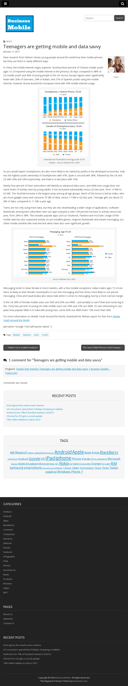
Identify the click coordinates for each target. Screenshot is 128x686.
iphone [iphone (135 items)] (63, 458)
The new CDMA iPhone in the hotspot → (103, 347)
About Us (7, 614)
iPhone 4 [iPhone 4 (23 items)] (77, 459)
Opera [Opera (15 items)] (76, 463)
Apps (5, 520)
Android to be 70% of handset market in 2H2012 (30, 412)
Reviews (7, 583)
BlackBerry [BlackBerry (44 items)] (109, 452)
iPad (5, 561)
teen (36, 334)
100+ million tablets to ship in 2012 (23, 419)
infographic (9, 556)
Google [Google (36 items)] (34, 458)
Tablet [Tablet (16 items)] (75, 467)
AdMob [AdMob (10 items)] (31, 453)
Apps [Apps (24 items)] (87, 452)
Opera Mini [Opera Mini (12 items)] (85, 463)
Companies (9, 534)
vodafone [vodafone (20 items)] (51, 472)
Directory (7, 538)
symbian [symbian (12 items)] (58, 468)
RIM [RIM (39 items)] (114, 463)
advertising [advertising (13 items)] (40, 452)
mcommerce (9, 570)
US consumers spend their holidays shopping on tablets (35, 409)
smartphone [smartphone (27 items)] (33, 468)
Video (6, 588)
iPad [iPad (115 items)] (50, 458)
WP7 (5, 592)
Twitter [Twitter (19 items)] (113, 468)
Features (7, 552)
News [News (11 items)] (52, 463)
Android (7, 516)
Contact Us (8, 623)
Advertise (8, 618)
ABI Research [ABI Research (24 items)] (18, 452)
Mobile (16, 334)
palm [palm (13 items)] (107, 463)
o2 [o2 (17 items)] (70, 463)
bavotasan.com (80, 681)
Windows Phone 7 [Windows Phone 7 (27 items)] (70, 472)
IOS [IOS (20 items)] (43, 459)
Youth (45, 334)
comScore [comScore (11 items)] (12, 459)
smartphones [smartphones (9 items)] (48, 468)
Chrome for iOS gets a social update (24, 416)
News (9, 41)
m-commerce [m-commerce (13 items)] (100, 458)
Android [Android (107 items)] (63, 452)
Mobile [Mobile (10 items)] (14, 464)
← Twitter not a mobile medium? (21, 347)
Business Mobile (63, 677)
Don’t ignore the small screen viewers (25, 405)
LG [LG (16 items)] (92, 458)
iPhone (6, 565)
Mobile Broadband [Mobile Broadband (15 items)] (28, 463)
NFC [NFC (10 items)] (57, 464)
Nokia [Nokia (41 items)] (64, 463)
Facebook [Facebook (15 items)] (23, 458)
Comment (8, 529)
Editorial (7, 543)
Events (6, 547)
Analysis (7, 511)
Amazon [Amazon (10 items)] (50, 453)
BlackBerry (8, 525)
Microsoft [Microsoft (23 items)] (114, 459)
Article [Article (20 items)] (96, 452)
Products (7, 579)
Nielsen (27, 334)
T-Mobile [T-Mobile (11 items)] (67, 468)
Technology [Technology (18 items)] (87, 467)
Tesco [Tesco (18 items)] (97, 467)
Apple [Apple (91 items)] (78, 452)
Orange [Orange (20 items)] (96, 463)
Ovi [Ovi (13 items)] (103, 463)
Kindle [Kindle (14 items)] (87, 458)
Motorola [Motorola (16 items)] (43, 463)
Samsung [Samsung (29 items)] (16, 467)
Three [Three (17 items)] (105, 467)
